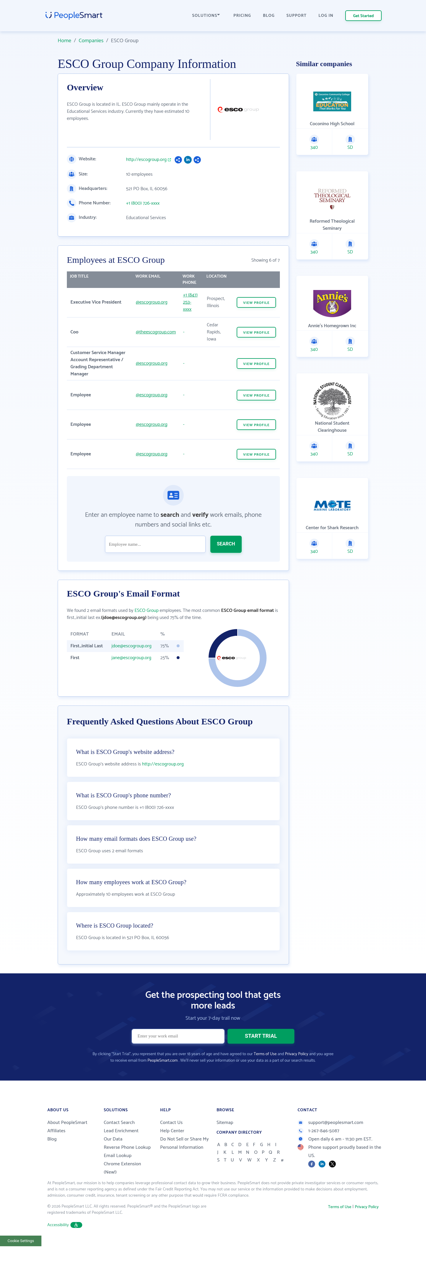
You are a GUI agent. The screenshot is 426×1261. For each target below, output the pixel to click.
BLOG (269, 15)
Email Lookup (118, 1170)
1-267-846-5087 (318, 1146)
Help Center (172, 1146)
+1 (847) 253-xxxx (190, 302)
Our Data (113, 1154)
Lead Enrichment (121, 1146)
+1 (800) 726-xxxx (143, 203)
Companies (91, 40)
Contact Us (171, 1137)
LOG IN (326, 15)
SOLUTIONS (206, 15)
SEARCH (226, 544)
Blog (52, 1154)
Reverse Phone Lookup (127, 1162)
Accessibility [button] (64, 1239)
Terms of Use (265, 1069)
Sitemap (225, 1137)
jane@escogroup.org (131, 658)
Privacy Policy (296, 1069)
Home (64, 40)
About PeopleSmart (67, 1137)
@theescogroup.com (156, 332)
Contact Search (119, 1137)
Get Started (363, 16)
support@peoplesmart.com (330, 1137)
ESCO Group (147, 611)
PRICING (242, 15)
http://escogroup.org (146, 159)
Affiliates (56, 1146)
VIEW (256, 303)
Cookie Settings (21, 1255)
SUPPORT (296, 15)
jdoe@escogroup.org (131, 646)
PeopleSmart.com (162, 1075)
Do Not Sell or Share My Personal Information (184, 1158)
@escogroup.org (151, 302)
